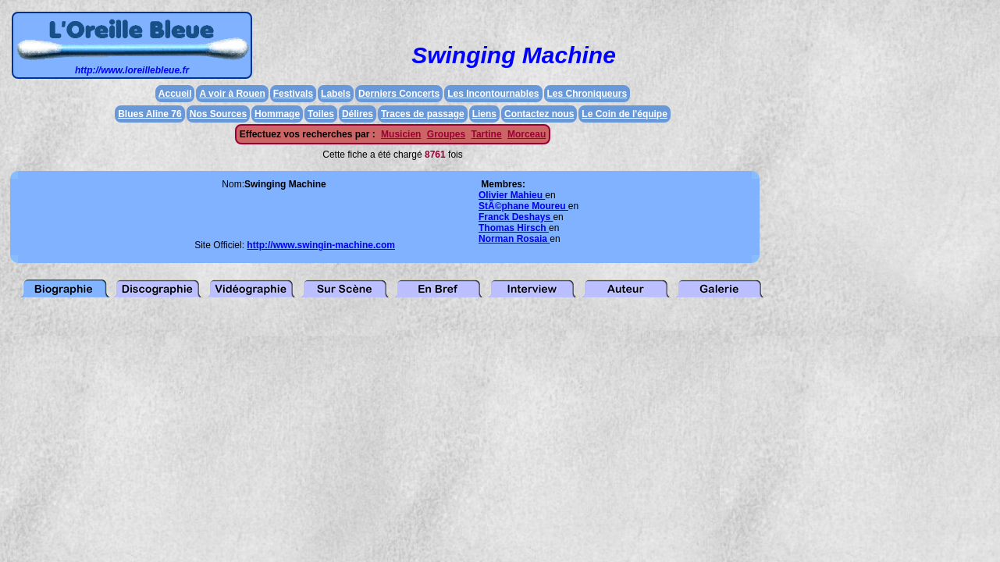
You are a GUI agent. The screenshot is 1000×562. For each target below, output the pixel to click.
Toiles (321, 113)
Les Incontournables (493, 93)
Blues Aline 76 (150, 113)
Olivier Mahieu (512, 195)
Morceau (526, 134)
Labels (336, 93)
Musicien (401, 134)
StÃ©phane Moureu (523, 206)
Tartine (486, 134)
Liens (484, 113)
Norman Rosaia (514, 238)
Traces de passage (422, 113)
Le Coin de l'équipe (624, 113)
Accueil (175, 93)
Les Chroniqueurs (587, 93)
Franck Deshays (516, 217)
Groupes (446, 134)
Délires (357, 113)
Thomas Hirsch (514, 227)
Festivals (293, 93)
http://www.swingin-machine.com (321, 245)
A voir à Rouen (232, 93)
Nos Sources (218, 113)
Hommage (277, 113)
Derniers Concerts (399, 93)
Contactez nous (539, 113)
